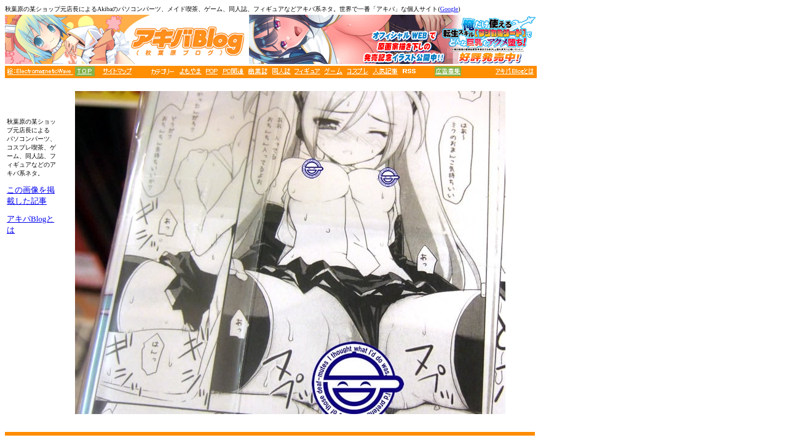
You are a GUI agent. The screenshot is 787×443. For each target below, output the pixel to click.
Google (449, 9)
